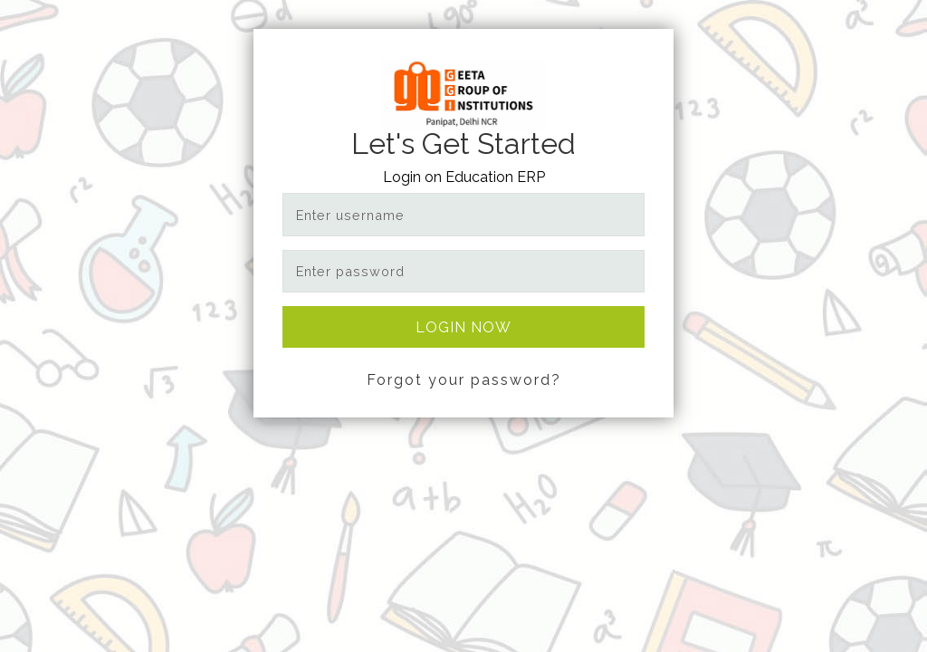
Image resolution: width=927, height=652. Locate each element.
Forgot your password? (464, 379)
